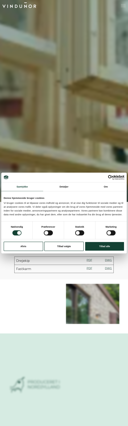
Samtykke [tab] (22, 186)
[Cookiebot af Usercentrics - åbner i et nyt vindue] (110, 177)
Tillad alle (104, 246)
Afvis (23, 246)
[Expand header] (123, 5)
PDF (89, 260)
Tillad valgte (64, 246)
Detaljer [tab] (64, 186)
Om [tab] (106, 186)
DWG (108, 260)
